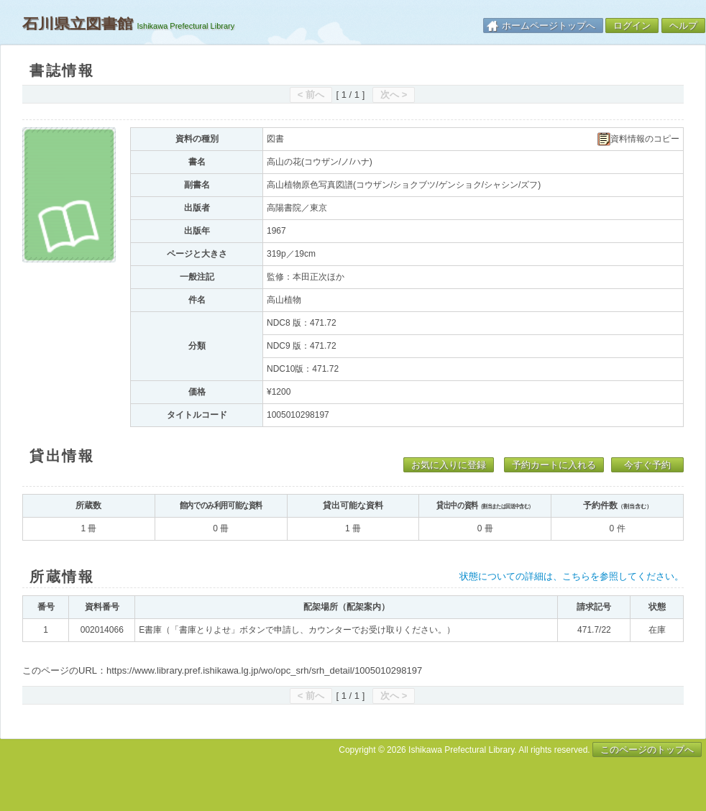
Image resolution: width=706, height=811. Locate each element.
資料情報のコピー (638, 139)
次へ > (393, 94)
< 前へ (311, 94)
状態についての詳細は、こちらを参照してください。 (571, 576)
